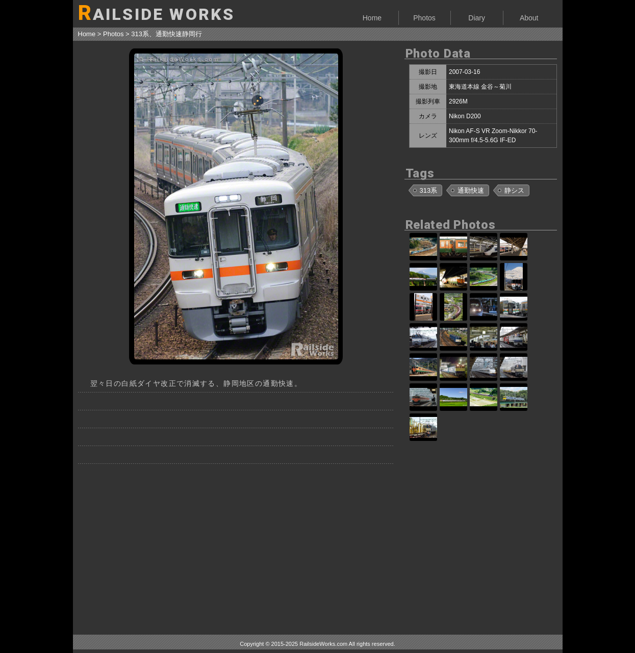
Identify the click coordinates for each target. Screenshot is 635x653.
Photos (424, 18)
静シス (514, 190)
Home (372, 18)
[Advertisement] (236, 545)
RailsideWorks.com (323, 644)
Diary (476, 18)
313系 (429, 190)
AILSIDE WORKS (156, 13)
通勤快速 (471, 190)
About (529, 18)
